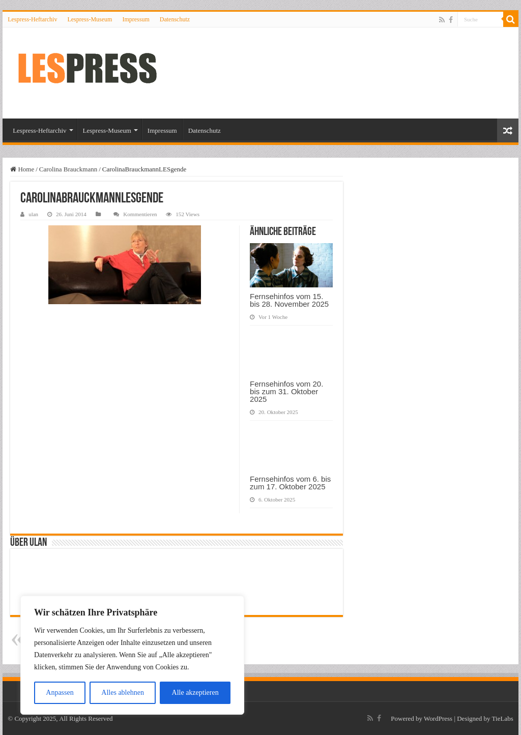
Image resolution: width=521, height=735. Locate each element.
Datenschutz (175, 19)
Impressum (135, 19)
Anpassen (59, 692)
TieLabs (502, 718)
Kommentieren (140, 214)
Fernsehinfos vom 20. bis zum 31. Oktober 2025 (286, 391)
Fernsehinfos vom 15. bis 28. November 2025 (289, 300)
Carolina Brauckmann (68, 169)
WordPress (438, 718)
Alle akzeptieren (195, 692)
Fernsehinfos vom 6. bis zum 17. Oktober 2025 (290, 483)
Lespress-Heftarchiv (32, 19)
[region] (132, 655)
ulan (33, 214)
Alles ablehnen (122, 692)
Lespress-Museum (89, 19)
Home (22, 169)
